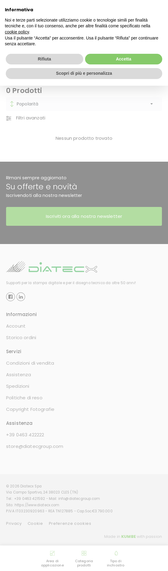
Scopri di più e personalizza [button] (84, 73)
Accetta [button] (123, 59)
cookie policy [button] (17, 31)
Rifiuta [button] (44, 59)
